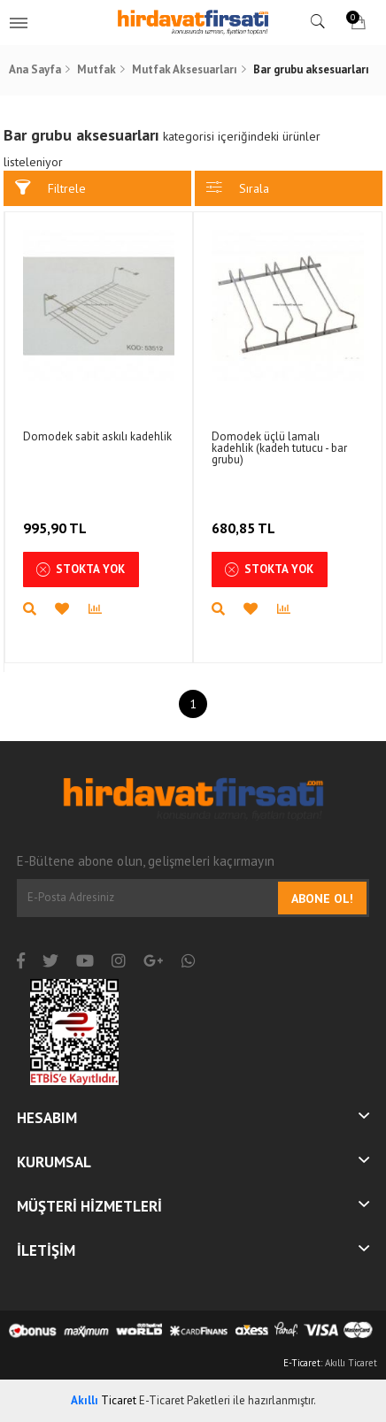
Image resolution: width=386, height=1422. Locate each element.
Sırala (237, 188)
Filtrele (50, 188)
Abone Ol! (322, 898)
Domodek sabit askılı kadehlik (97, 436)
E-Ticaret (301, 1363)
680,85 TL (245, 516)
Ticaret (103, 1400)
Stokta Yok (81, 569)
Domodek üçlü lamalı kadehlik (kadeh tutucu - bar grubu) (279, 448)
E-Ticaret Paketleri (184, 1400)
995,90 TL (56, 516)
